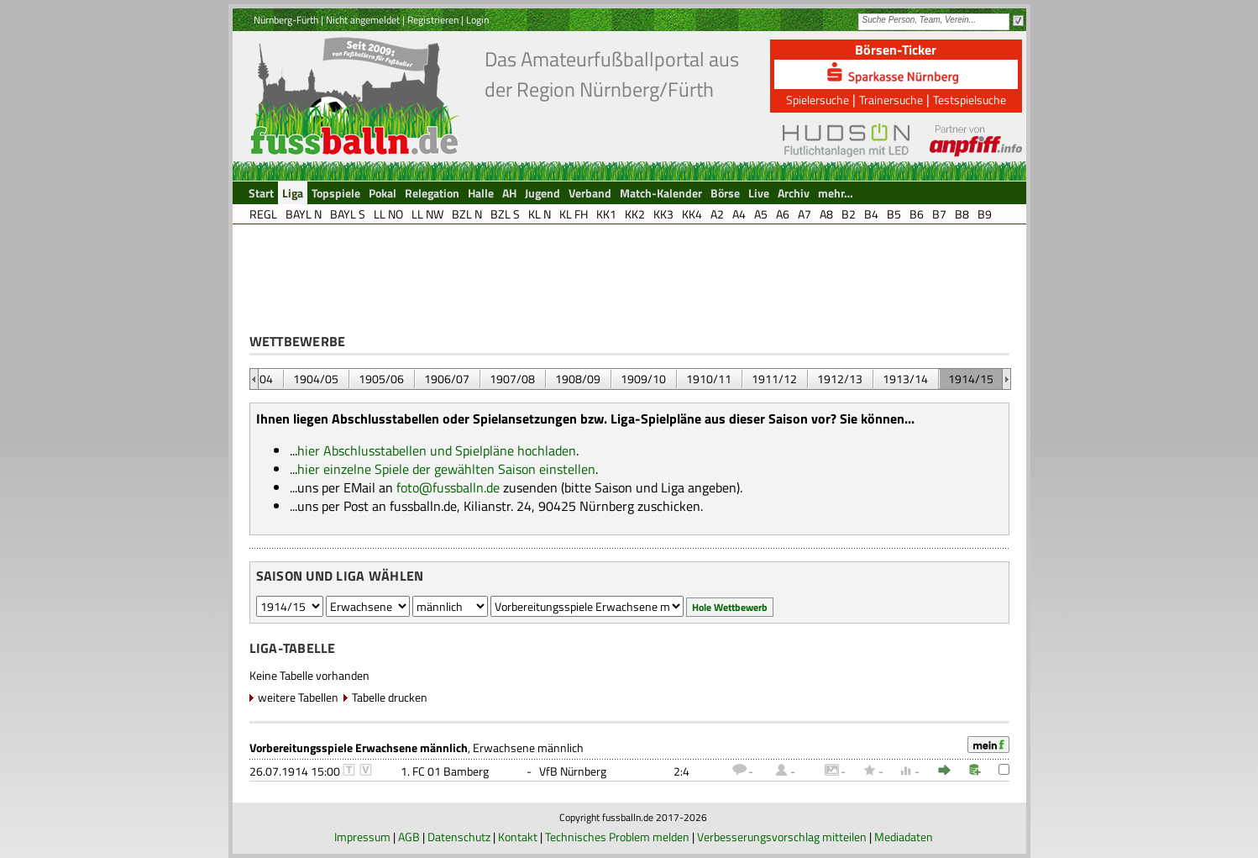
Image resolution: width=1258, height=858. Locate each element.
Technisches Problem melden (617, 836)
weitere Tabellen (298, 697)
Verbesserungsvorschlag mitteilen (782, 836)
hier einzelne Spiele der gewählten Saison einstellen (446, 469)
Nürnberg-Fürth (286, 20)
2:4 (681, 771)
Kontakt (517, 836)
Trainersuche (891, 99)
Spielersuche (817, 99)
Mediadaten (903, 836)
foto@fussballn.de (448, 487)
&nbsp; (254, 379)
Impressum (362, 836)
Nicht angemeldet (363, 20)
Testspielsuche (969, 99)
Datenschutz (458, 836)
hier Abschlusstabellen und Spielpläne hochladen (436, 450)
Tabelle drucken (389, 697)
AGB (409, 836)
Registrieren (433, 20)
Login (477, 20)
